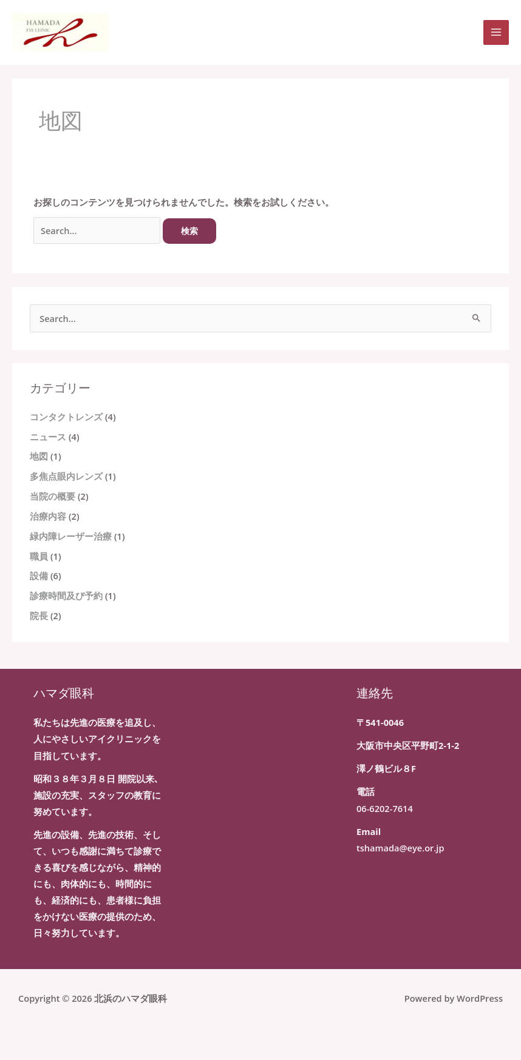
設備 (39, 575)
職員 (39, 556)
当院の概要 (52, 496)
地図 (39, 456)
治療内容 (48, 516)
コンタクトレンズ (66, 417)
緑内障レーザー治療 (71, 536)
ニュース (48, 437)
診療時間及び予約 (66, 595)
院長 (39, 615)
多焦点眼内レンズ (66, 476)
